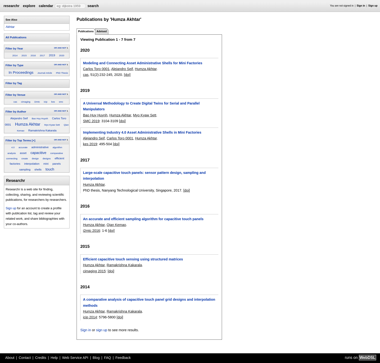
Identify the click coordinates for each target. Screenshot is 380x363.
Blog (96, 358)
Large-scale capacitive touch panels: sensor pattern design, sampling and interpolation (144, 175)
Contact (25, 358)
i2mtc (37, 101)
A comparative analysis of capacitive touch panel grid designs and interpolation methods (149, 302)
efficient (59, 158)
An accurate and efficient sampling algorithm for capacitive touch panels (143, 219)
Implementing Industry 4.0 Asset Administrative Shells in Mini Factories (142, 132)
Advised (101, 31)
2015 (24, 55)
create (24, 158)
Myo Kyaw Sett (52, 124)
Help (54, 358)
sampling (24, 169)
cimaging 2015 (94, 271)
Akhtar (10, 27)
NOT (64, 48)
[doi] (127, 75)
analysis (12, 153)
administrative (40, 147)
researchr (11, 6)
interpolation (32, 163)
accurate (22, 147)
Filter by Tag (14, 83)
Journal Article (44, 73)
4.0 (13, 147)
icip (45, 101)
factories (15, 163)
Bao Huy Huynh (40, 118)
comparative (56, 153)
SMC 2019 (91, 121)
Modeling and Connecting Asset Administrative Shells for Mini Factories (142, 63)
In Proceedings (21, 72)
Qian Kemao (116, 225)
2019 (52, 55)
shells (37, 169)
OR (55, 48)
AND (59, 48)
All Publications (16, 37)
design (35, 158)
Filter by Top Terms (18, 140)
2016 (33, 55)
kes (53, 101)
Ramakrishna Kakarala (42, 130)
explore (29, 6)
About (10, 358)
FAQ (107, 358)
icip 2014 (90, 317)
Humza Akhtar (27, 124)
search (93, 6)
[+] (33, 140)
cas (15, 101)
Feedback (123, 358)
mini (45, 163)
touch (50, 169)
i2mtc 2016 (91, 231)
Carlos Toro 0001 (96, 69)
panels (56, 163)
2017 (42, 55)
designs (47, 158)
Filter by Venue (15, 94)
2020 (61, 55)
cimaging (25, 101)
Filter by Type (15, 65)
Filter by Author (16, 111)
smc (61, 101)
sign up (101, 330)
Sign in (361, 5)
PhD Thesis (62, 73)
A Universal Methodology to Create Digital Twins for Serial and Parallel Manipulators (141, 106)
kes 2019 (90, 144)
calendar (46, 6)
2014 (14, 55)
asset (23, 153)
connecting (11, 158)
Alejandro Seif (19, 118)
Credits (40, 358)
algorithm (57, 147)
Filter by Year (14, 48)
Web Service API (75, 358)
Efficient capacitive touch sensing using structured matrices (133, 259)
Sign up (373, 5)
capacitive (38, 153)
